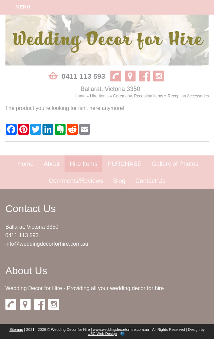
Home (80, 96)
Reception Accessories (188, 96)
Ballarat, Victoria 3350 (31, 227)
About (51, 164)
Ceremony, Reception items (138, 96)
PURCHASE (124, 164)
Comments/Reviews (76, 180)
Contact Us (150, 180)
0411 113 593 (22, 235)
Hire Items (99, 96)
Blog (119, 180)
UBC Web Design (102, 334)
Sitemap (16, 329)
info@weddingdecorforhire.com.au (46, 244)
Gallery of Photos (174, 164)
